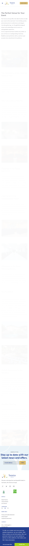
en (5, 508)
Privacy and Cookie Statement (8, 514)
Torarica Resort (5, 501)
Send (22, 462)
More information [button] (10, 540)
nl (2, 508)
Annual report (5, 516)
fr (8, 508)
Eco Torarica (4, 503)
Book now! (24, 3)
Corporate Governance (6, 518)
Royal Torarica (5, 499)
